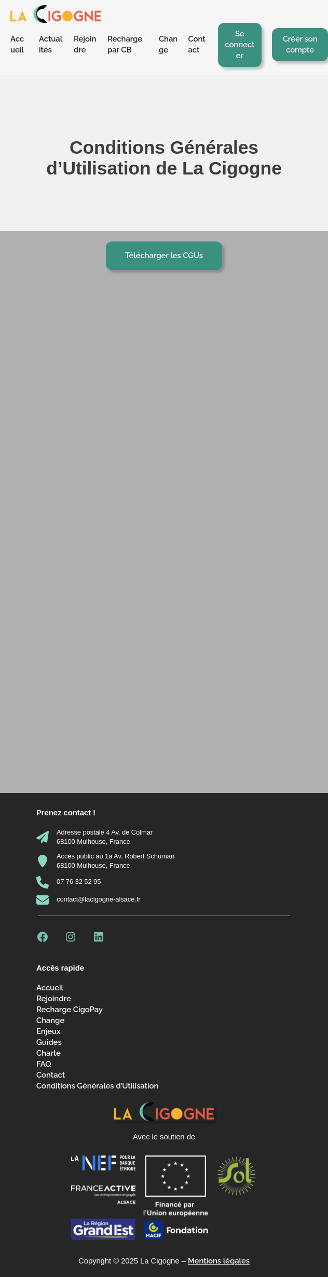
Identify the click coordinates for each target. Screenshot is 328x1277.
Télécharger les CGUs (164, 255)
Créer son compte (300, 44)
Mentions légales (219, 1261)
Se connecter (239, 44)
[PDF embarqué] (164, 530)
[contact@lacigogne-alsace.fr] (88, 900)
